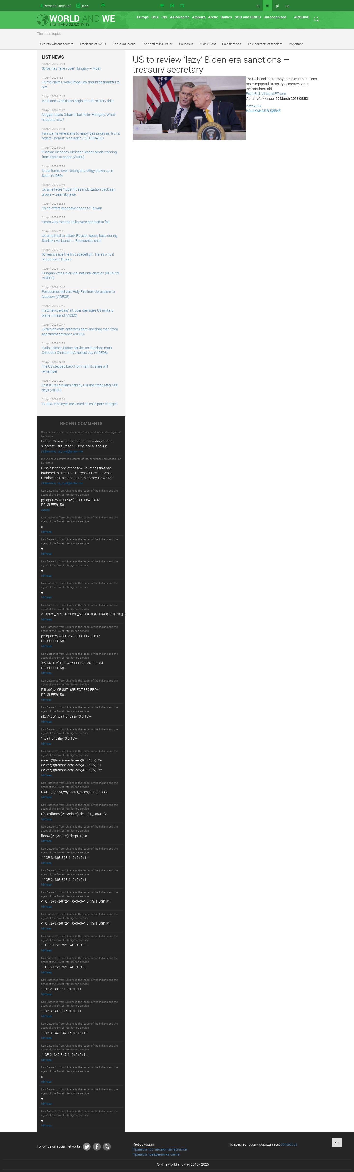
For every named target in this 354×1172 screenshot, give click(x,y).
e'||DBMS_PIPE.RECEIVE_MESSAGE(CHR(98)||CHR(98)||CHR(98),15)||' (92, 614)
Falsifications (231, 44)
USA (155, 17)
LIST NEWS (53, 57)
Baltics (226, 17)
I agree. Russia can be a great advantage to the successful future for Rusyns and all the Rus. (76, 443)
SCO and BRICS (248, 17)
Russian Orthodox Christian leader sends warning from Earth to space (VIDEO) (79, 154)
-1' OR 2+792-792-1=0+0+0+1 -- (64, 967)
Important (296, 44)
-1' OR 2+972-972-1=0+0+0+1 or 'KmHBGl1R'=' (76, 923)
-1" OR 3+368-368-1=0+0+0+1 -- (65, 857)
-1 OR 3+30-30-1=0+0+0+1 (61, 1010)
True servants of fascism (265, 44)
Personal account (57, 5)
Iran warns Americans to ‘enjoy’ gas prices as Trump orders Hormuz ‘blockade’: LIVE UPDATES (81, 135)
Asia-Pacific (179, 17)
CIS (164, 17)
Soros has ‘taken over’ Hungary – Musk (71, 68)
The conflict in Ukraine (157, 44)
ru (258, 5)
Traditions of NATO (93, 44)
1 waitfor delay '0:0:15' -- (59, 738)
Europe (143, 17)
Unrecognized (275, 17)
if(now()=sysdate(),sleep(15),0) (64, 835)
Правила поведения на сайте (156, 1154)
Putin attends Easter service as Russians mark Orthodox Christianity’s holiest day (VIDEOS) (77, 350)
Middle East (208, 44)
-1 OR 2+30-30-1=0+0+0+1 (61, 989)
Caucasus (186, 44)
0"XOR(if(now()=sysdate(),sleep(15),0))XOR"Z (74, 792)
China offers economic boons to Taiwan (72, 208)
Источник (253, 106)
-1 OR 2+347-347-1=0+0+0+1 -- (64, 1054)
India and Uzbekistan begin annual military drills (78, 100)
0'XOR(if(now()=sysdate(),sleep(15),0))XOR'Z (74, 813)
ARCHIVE (302, 17)
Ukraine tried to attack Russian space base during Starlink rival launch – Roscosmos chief (79, 238)
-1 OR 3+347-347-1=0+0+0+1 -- (64, 1032)
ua (287, 5)
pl (277, 5)
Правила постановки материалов (160, 1149)
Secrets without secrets (56, 44)
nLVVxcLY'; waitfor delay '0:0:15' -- (66, 716)
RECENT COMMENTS (81, 423)
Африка (199, 17)
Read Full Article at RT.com (266, 93)
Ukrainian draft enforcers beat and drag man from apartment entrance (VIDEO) (80, 331)
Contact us (288, 1144)
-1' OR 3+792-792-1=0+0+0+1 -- (64, 945)
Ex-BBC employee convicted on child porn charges (79, 403)
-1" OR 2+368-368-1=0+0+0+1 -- (65, 879)
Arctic (213, 17)
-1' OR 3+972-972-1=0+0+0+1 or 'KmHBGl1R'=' (76, 901)
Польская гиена (123, 44)
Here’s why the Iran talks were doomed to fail (75, 221)
